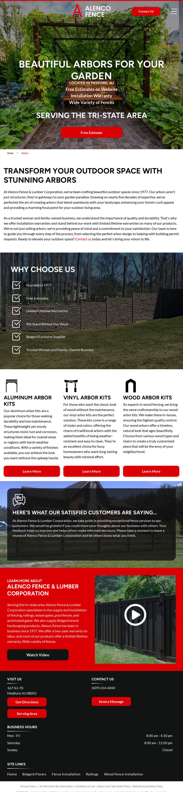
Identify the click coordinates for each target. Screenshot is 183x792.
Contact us (83, 239)
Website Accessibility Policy (147, 786)
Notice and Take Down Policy (114, 786)
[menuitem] (14, 774)
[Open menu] (174, 11)
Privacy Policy (27, 786)
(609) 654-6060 (103, 688)
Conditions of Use (85, 786)
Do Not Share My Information (56, 786)
